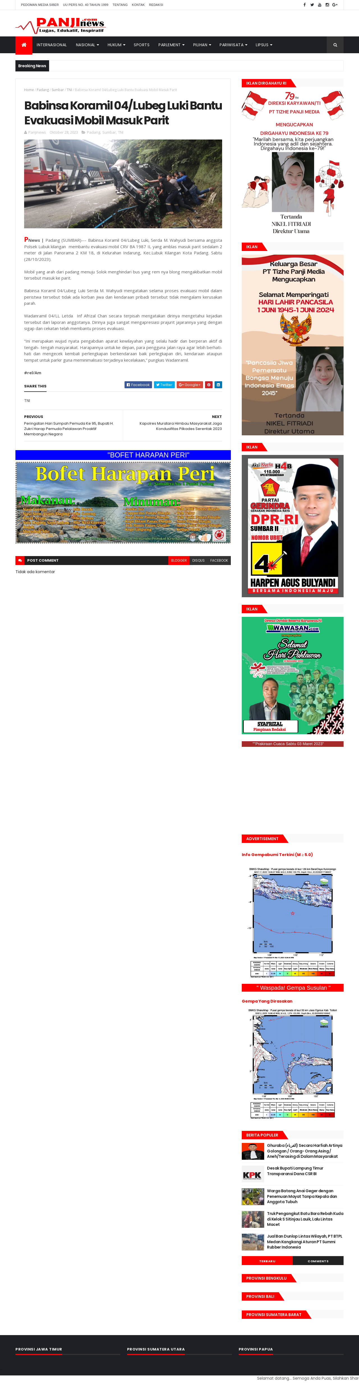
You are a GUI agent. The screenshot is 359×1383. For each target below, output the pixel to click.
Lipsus (262, 45)
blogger (179, 560)
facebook (219, 560)
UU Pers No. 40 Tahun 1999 (86, 4)
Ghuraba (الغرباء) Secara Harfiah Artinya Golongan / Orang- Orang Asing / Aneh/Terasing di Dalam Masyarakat (304, 1151)
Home (29, 89)
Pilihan (200, 45)
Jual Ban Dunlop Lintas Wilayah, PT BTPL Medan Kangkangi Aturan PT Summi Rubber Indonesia (304, 1241)
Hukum (115, 45)
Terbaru (267, 1261)
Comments (318, 1261)
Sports (141, 45)
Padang (43, 89)
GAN (2, 1369)
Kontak (138, 4)
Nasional (85, 45)
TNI (69, 89)
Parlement (169, 45)
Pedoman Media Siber (40, 4)
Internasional (52, 45)
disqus (198, 560)
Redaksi (156, 4)
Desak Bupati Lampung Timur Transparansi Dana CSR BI (295, 1171)
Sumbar (58, 89)
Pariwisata (231, 45)
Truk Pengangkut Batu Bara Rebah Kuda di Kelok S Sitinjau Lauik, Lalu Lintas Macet (305, 1219)
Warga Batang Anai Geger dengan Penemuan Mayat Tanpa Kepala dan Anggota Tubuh (302, 1196)
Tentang (120, 4)
